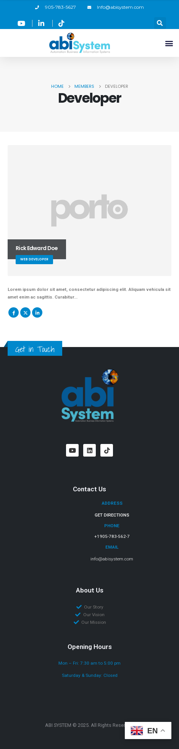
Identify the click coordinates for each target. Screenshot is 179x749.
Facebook (13, 312)
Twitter (25, 312)
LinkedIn (37, 312)
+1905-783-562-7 (112, 536)
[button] (160, 23)
